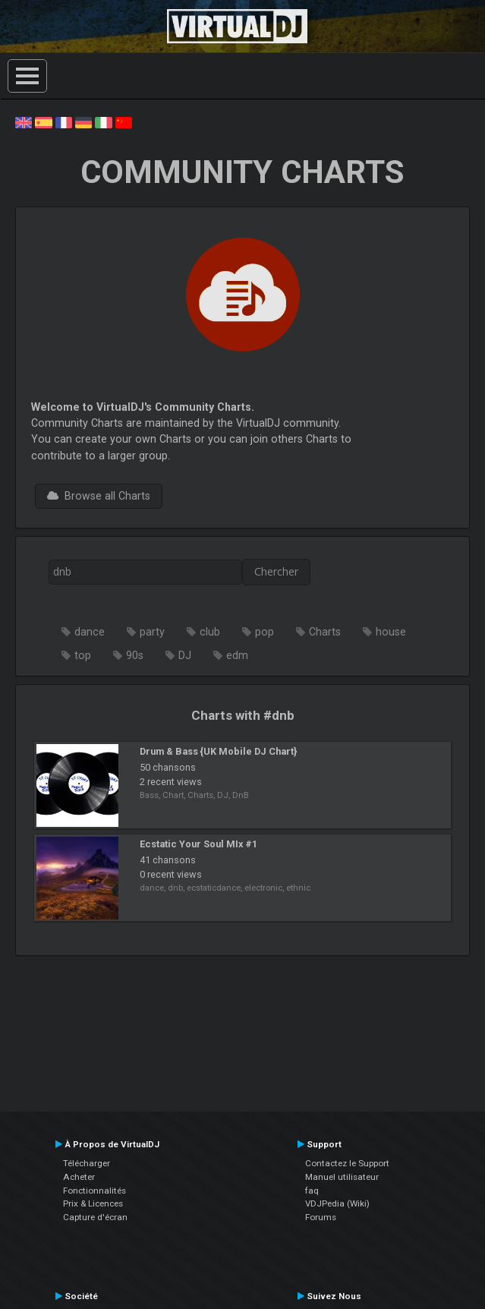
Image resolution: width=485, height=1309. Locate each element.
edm (237, 655)
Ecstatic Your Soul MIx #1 (198, 844)
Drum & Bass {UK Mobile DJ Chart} (218, 751)
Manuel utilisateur (342, 1177)
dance (89, 632)
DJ (184, 655)
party (152, 632)
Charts (325, 632)
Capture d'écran (95, 1217)
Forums (320, 1217)
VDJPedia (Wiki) (337, 1203)
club (210, 632)
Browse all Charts (98, 496)
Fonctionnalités (94, 1190)
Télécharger (86, 1163)
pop (264, 632)
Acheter (79, 1177)
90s (134, 655)
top (82, 655)
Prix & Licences (93, 1203)
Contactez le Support (347, 1163)
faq (312, 1190)
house (391, 632)
